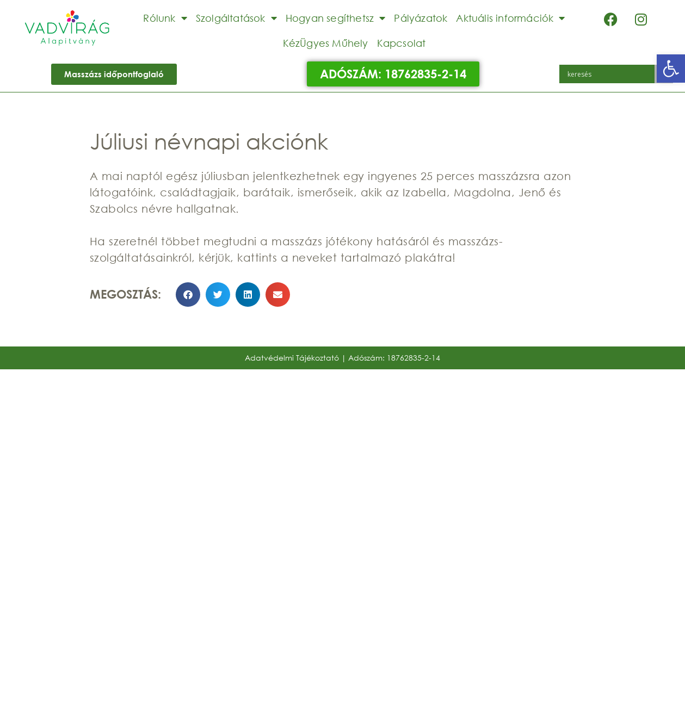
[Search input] (609, 74)
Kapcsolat (401, 43)
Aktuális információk (510, 18)
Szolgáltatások (236, 18)
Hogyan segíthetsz (336, 18)
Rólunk (165, 18)
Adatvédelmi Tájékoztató (292, 357)
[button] (671, 68)
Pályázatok (420, 18)
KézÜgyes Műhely (325, 43)
